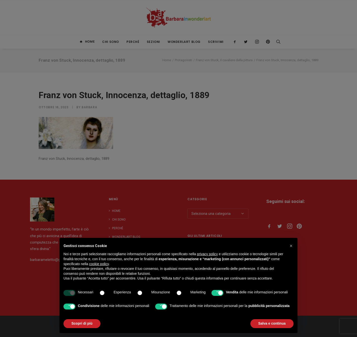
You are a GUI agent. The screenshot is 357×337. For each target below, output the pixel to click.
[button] (291, 246)
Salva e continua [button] (272, 323)
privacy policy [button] (207, 254)
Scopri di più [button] (81, 323)
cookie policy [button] (99, 264)
